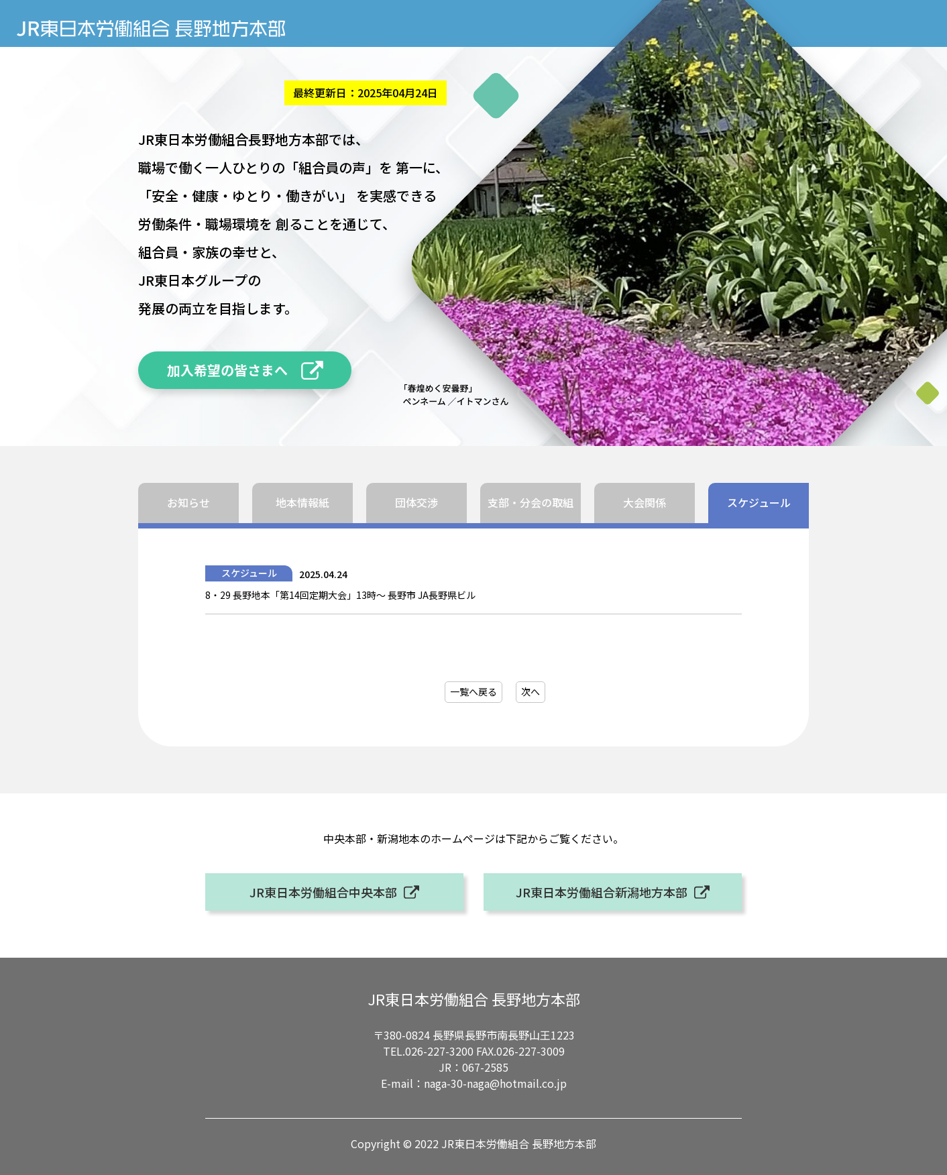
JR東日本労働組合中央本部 (323, 892)
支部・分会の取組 (530, 502)
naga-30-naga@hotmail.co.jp (495, 1083)
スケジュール (759, 502)
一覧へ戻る (473, 691)
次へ (530, 691)
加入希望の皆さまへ (227, 370)
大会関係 (644, 502)
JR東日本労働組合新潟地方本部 (601, 892)
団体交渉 (416, 502)
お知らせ (188, 502)
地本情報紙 (302, 502)
